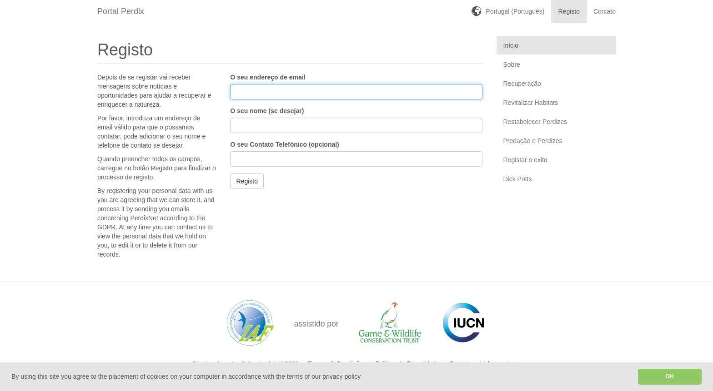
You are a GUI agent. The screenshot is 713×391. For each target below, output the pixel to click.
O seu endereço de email (267, 77)
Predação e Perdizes (532, 140)
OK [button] (669, 376)
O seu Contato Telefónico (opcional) (284, 144)
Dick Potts (517, 179)
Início (510, 45)
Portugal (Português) (515, 11)
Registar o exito (525, 159)
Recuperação (522, 83)
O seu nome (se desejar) (267, 110)
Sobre (511, 64)
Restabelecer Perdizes (535, 121)
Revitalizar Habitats (530, 102)
